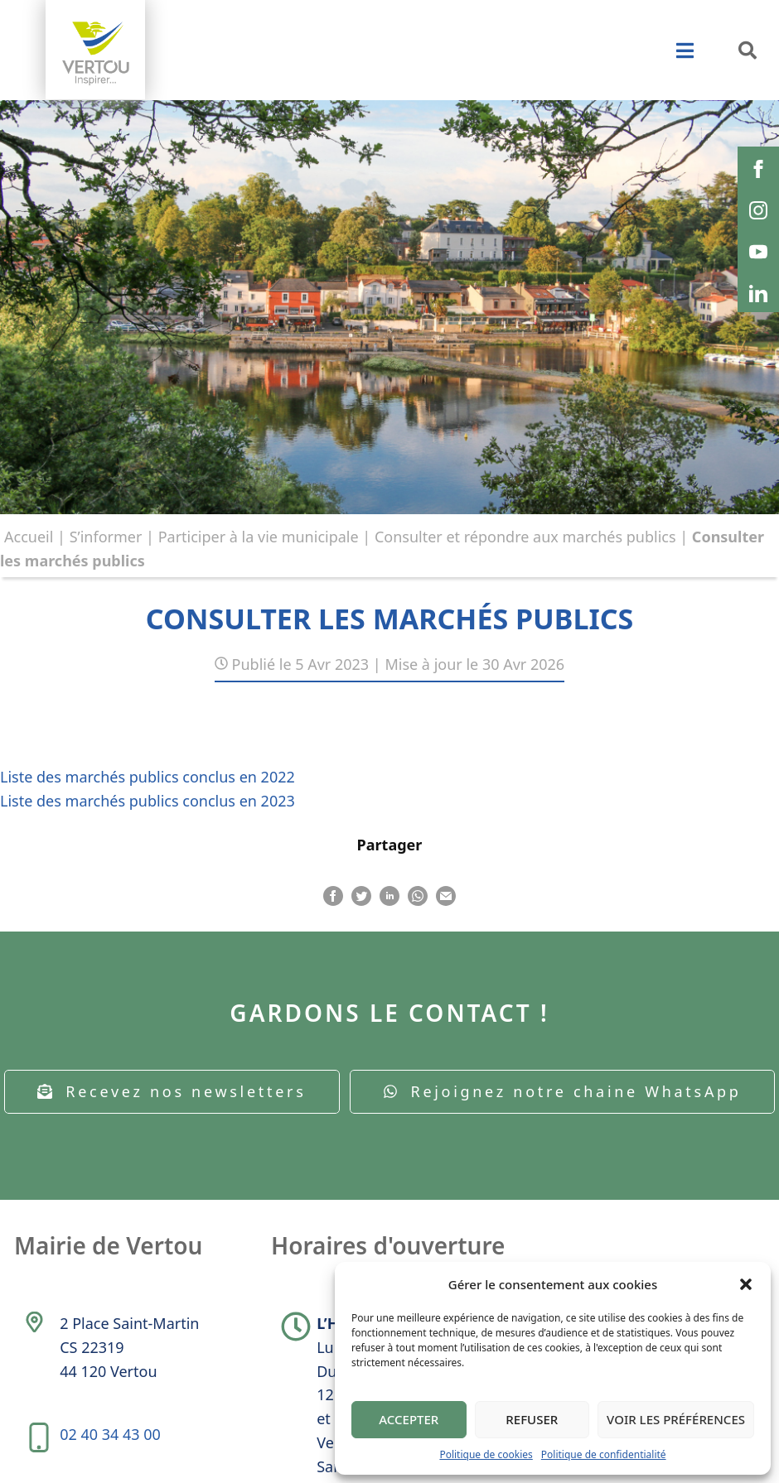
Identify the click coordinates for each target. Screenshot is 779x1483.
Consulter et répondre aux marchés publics (525, 536)
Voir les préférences (676, 1419)
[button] (746, 1284)
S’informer (106, 536)
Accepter (408, 1419)
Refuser (532, 1419)
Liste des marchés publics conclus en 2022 (147, 777)
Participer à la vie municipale (258, 536)
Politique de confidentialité (603, 1454)
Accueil (28, 536)
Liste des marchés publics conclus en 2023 (147, 801)
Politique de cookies (485, 1454)
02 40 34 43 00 (110, 1434)
